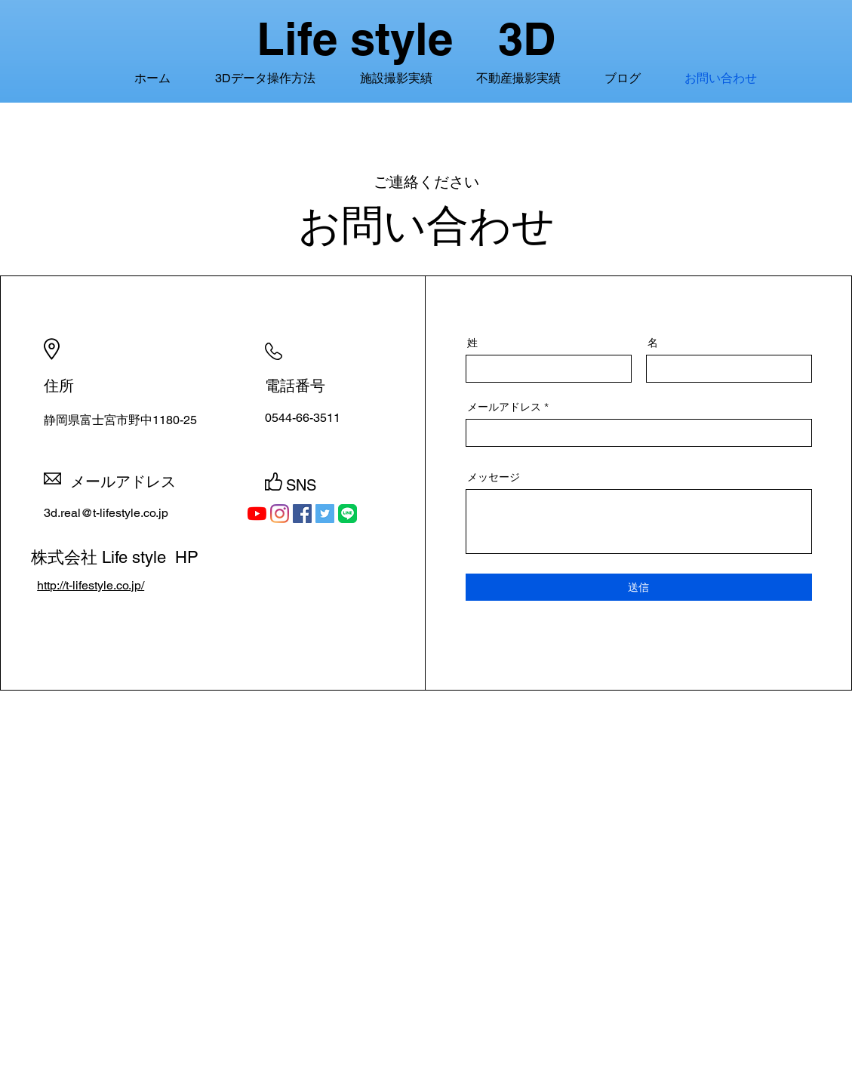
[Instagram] (279, 513)
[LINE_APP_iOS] (347, 513)
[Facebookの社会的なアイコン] (302, 513)
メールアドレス (504, 407)
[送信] (639, 587)
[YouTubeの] (257, 513)
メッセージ (493, 477)
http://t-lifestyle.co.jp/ (90, 585)
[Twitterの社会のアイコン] (324, 513)
